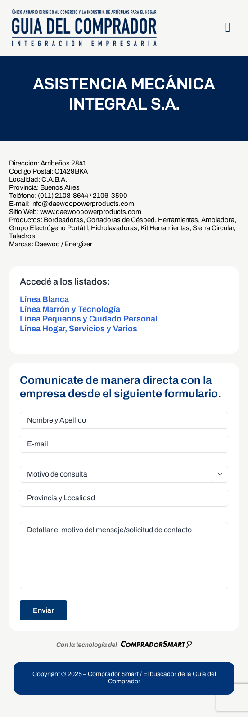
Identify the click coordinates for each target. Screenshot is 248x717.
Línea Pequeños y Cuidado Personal (89, 318)
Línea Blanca (44, 299)
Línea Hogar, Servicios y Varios (78, 328)
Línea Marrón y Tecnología (70, 309)
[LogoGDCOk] (84, 12)
